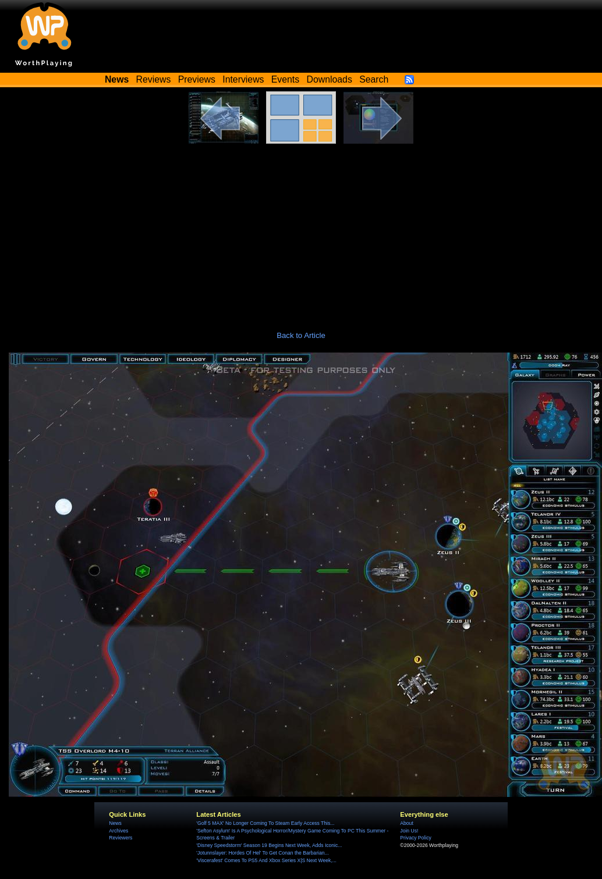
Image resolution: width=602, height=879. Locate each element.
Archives (118, 831)
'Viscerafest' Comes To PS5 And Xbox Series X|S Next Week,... (266, 860)
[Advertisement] (301, 231)
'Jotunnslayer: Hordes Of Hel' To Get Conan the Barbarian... (262, 853)
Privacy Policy (415, 838)
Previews (196, 79)
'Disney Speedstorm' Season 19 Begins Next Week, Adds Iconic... (269, 845)
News (115, 823)
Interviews (243, 79)
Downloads (329, 79)
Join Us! (409, 831)
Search (373, 79)
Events (285, 79)
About (406, 823)
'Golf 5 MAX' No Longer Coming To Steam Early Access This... (265, 823)
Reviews (153, 79)
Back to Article (301, 335)
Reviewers (120, 838)
